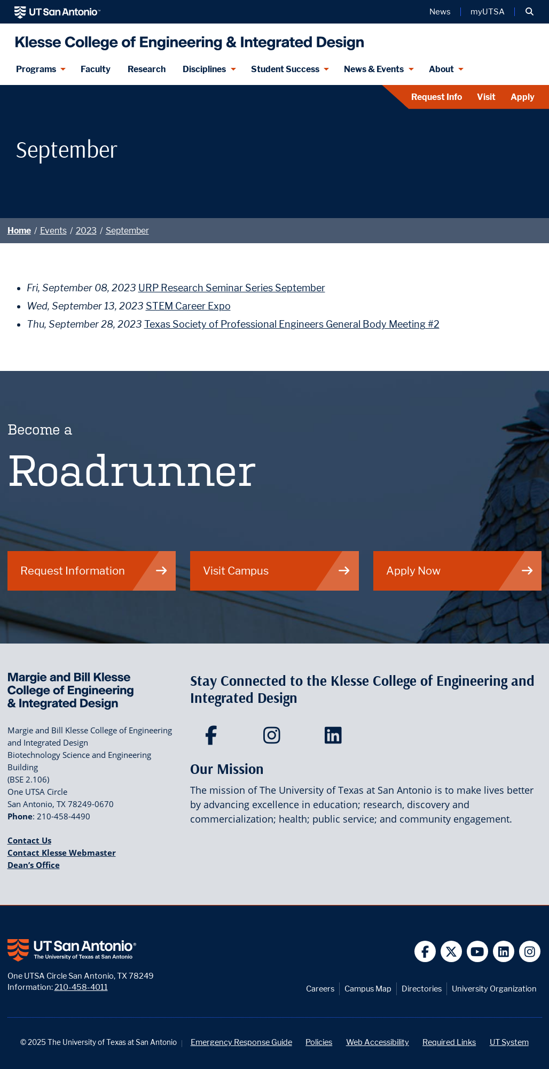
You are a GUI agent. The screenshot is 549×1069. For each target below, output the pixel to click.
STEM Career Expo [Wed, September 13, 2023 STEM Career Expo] (188, 306)
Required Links (449, 1042)
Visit (486, 97)
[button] (529, 11)
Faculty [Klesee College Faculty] (96, 69)
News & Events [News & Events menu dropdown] (374, 69)
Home (19, 231)
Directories (422, 988)
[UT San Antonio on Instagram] (530, 952)
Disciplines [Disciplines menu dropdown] (204, 69)
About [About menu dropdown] (441, 69)
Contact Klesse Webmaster (61, 852)
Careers (320, 988)
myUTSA (487, 11)
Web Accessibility (377, 1042)
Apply (523, 97)
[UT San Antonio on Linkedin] (504, 952)
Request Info (436, 97)
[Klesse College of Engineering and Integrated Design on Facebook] (213, 738)
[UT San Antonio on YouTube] (478, 952)
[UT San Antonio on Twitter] (451, 952)
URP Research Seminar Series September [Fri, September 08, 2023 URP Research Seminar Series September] (231, 287)
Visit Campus (277, 570)
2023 (86, 231)
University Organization (494, 988)
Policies (318, 1042)
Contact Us (29, 840)
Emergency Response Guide (241, 1042)
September (127, 231)
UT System (509, 1042)
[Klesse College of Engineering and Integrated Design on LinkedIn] (336, 738)
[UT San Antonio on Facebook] (425, 952)
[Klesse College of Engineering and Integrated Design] (187, 39)
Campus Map (367, 988)
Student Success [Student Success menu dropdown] (285, 69)
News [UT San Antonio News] (440, 11)
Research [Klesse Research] (147, 69)
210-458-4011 (81, 986)
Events (53, 231)
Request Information (94, 570)
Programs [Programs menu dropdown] (36, 69)
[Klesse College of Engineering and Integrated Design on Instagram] (274, 738)
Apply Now (460, 570)
